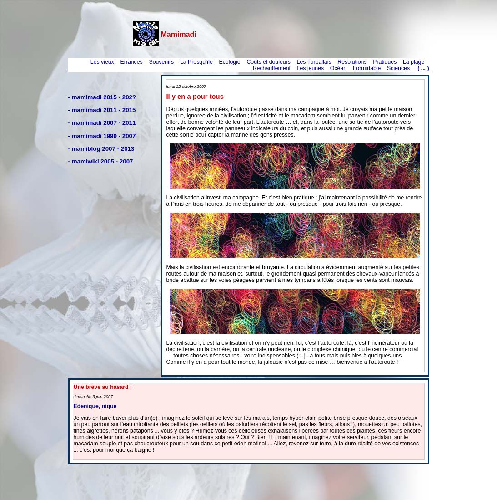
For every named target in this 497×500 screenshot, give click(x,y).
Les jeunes (310, 68)
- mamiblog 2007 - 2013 (101, 148)
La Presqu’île (196, 62)
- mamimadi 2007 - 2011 (102, 122)
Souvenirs (161, 62)
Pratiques (385, 62)
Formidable (367, 68)
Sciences (398, 68)
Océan (338, 68)
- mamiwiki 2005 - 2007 (100, 161)
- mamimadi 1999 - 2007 (102, 136)
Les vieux (102, 62)
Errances (131, 62)
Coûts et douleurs (268, 62)
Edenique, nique (95, 406)
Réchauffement (272, 68)
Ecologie (229, 62)
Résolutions (351, 62)
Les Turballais (314, 62)
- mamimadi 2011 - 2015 (102, 110)
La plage (413, 62)
